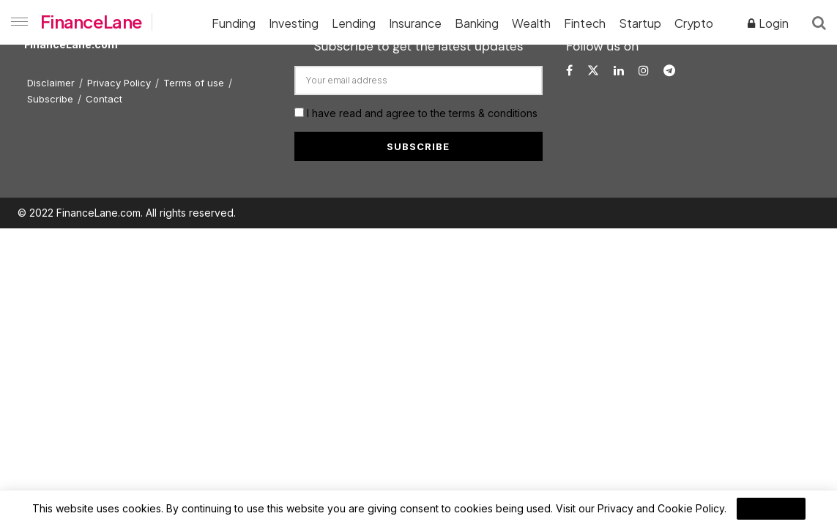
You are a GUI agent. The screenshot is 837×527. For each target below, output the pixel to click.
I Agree (771, 509)
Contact (104, 99)
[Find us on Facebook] (569, 70)
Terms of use (193, 83)
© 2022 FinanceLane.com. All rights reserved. (127, 212)
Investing (294, 23)
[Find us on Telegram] (669, 70)
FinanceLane (91, 21)
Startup (640, 23)
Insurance (415, 23)
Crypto (693, 23)
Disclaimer (51, 83)
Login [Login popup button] (768, 23)
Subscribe (50, 99)
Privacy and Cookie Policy (661, 508)
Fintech (585, 23)
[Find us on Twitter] (593, 70)
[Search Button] (819, 22)
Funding (234, 23)
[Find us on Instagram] (644, 70)
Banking (477, 23)
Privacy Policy (119, 83)
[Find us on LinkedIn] (619, 70)
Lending (354, 23)
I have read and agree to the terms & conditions (422, 113)
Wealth (531, 23)
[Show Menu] (16, 22)
